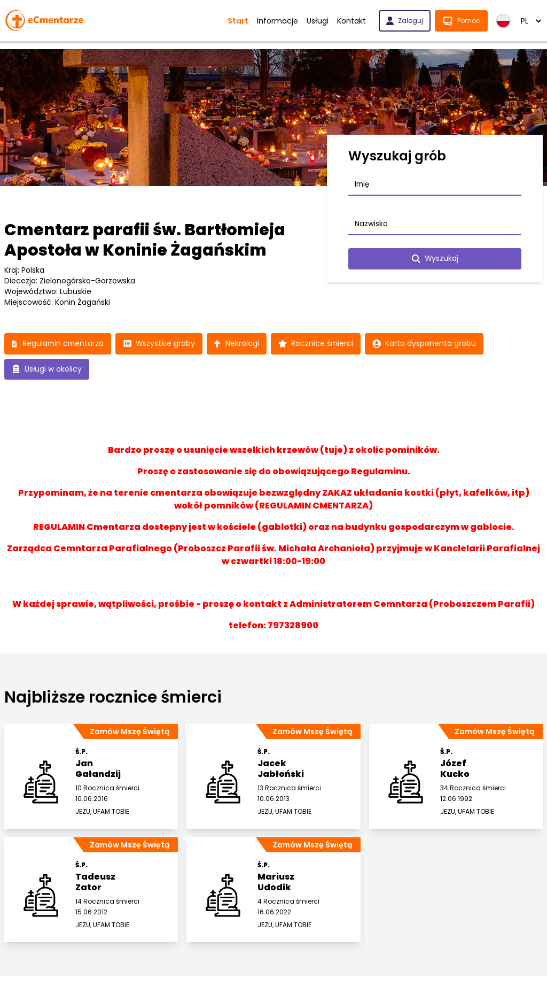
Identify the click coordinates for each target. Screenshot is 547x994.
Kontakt (351, 21)
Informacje (277, 21)
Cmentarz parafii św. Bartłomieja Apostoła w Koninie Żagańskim (144, 240)
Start (238, 21)
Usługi (318, 21)
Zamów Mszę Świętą (129, 732)
